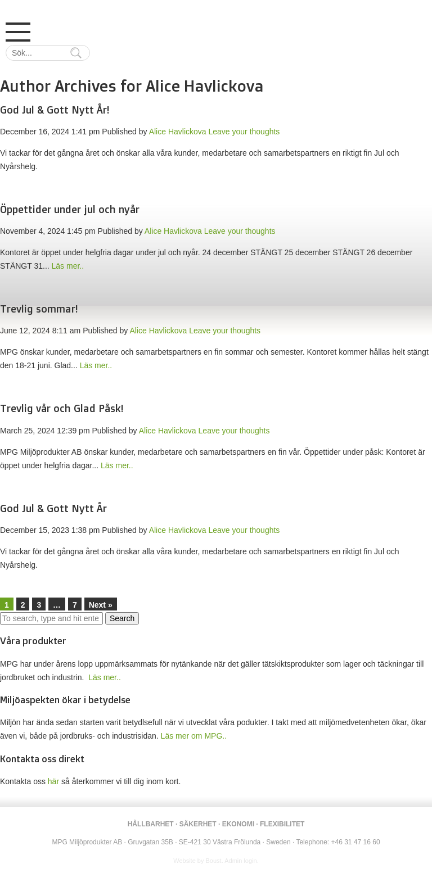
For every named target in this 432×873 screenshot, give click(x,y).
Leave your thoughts (244, 131)
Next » (100, 604)
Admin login (240, 860)
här (53, 781)
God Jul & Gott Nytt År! (54, 109)
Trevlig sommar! (39, 308)
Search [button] (122, 618)
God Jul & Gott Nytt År (53, 508)
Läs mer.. (68, 265)
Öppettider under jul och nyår (70, 209)
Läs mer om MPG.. (194, 735)
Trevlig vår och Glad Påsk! (61, 408)
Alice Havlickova (177, 131)
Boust (214, 860)
